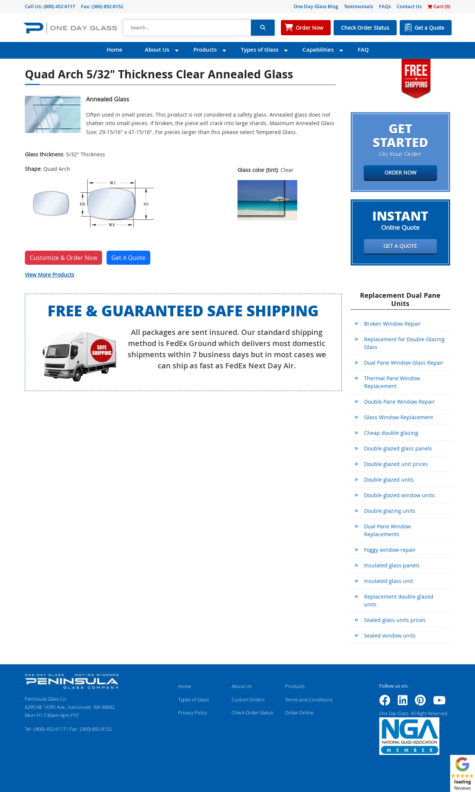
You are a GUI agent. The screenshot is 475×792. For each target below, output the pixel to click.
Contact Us (409, 6)
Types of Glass (259, 49)
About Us (157, 49)
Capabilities (318, 49)
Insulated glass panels (392, 565)
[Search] (187, 28)
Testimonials (358, 6)
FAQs (385, 6)
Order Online (299, 712)
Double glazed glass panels (398, 448)
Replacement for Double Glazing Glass (404, 343)
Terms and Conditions (308, 699)
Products (205, 49)
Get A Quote (128, 258)
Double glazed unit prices (396, 463)
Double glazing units (389, 510)
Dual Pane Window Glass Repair (403, 362)
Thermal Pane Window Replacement (392, 382)
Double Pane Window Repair (399, 401)
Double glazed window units (399, 495)
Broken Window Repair (392, 323)
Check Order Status (365, 27)
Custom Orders (248, 699)
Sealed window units (390, 635)
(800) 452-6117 (59, 6)
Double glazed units (389, 479)
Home (114, 49)
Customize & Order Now (63, 258)
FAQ (363, 49)
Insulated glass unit (388, 580)
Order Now (309, 27)
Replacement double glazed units (398, 600)
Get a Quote (429, 27)
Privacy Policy (192, 712)
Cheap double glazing (391, 432)
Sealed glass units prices (395, 619)
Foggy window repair (390, 549)
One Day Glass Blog (316, 6)
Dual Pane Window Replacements (387, 530)
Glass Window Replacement (398, 417)
